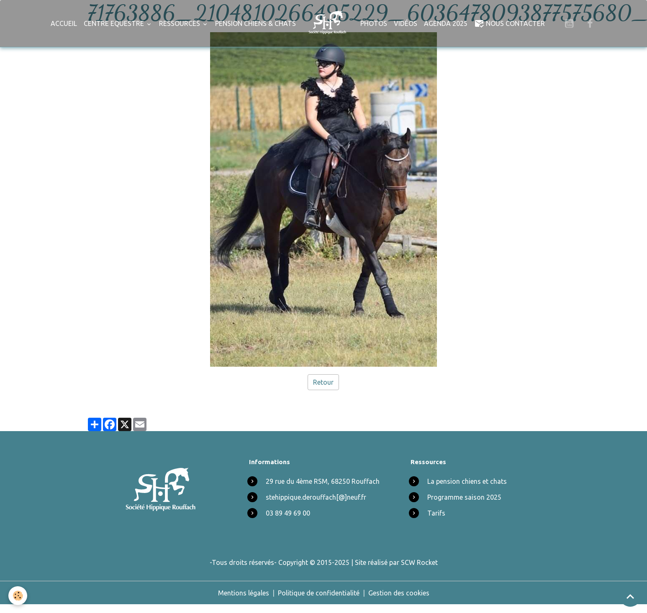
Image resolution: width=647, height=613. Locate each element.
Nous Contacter (509, 23)
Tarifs (436, 513)
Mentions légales (243, 593)
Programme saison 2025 (464, 497)
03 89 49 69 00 (288, 513)
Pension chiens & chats (255, 23)
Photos (373, 23)
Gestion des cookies (398, 593)
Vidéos (405, 23)
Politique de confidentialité (318, 593)
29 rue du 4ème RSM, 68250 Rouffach (323, 481)
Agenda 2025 (445, 23)
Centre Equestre (115, 23)
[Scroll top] (630, 596)
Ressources (180, 23)
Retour (323, 382)
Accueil (64, 23)
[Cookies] (17, 595)
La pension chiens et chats (467, 481)
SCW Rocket (419, 562)
